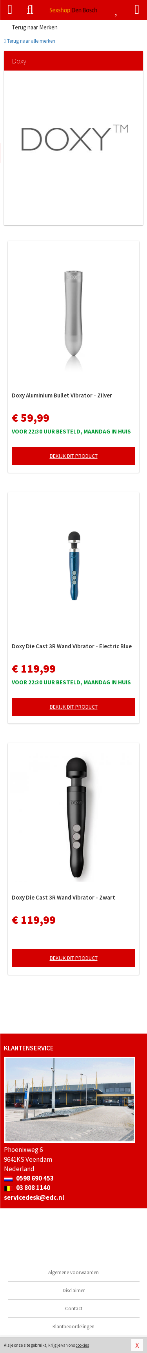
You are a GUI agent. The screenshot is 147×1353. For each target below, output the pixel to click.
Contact (73, 1308)
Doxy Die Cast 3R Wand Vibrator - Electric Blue (72, 646)
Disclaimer (74, 1290)
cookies (82, 1345)
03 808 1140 (27, 1187)
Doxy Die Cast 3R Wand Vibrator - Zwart (63, 897)
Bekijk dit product (74, 455)
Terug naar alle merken (29, 41)
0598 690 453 (29, 1178)
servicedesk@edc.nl (34, 1197)
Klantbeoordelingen (73, 1326)
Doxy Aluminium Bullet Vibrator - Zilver (62, 395)
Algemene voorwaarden (73, 1272)
